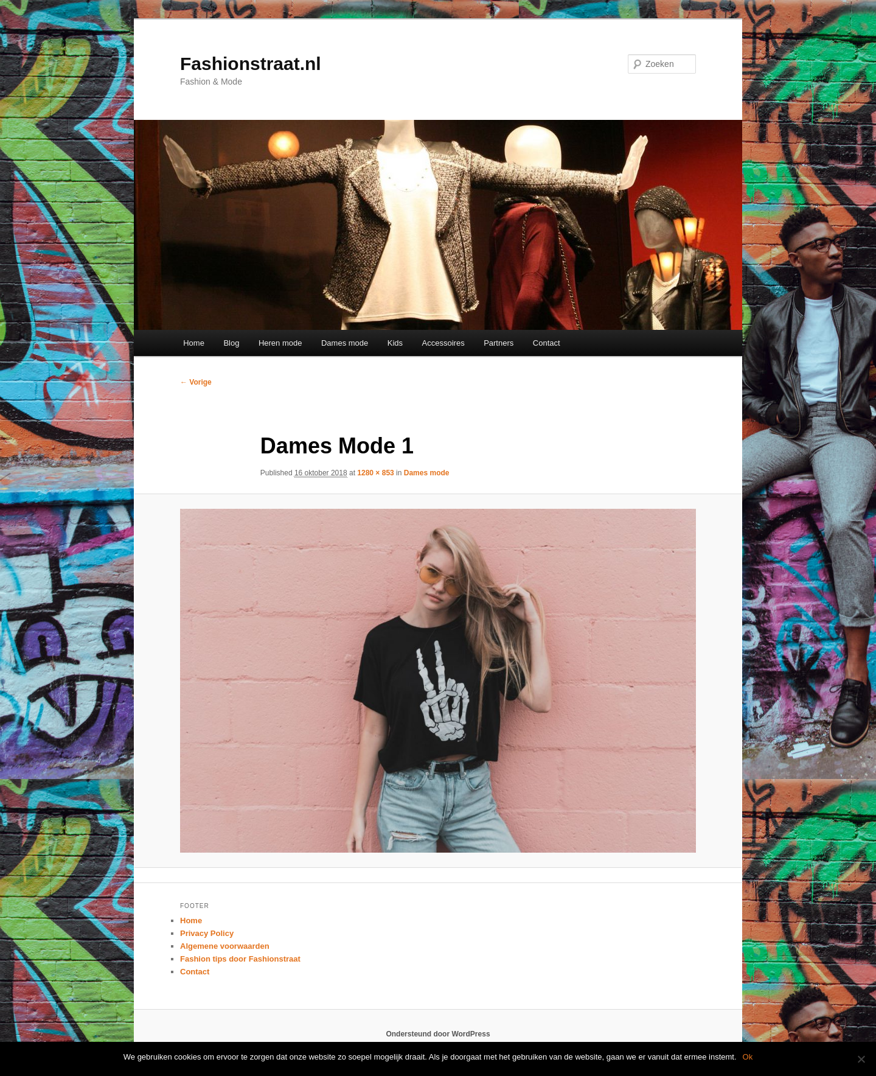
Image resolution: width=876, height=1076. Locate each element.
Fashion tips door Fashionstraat (240, 958)
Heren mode (280, 343)
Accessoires (443, 343)
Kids (395, 343)
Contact (546, 343)
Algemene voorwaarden (224, 946)
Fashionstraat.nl (250, 64)
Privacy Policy (207, 933)
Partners (498, 343)
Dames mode (344, 343)
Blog (231, 343)
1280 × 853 (375, 473)
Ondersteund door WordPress (438, 1034)
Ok (748, 1056)
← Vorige (196, 382)
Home (193, 343)
